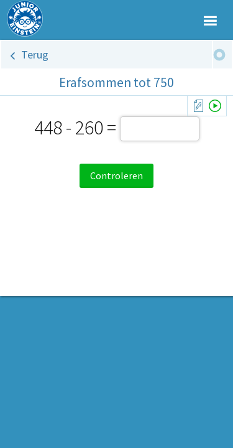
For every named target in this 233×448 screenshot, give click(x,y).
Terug (34, 54)
